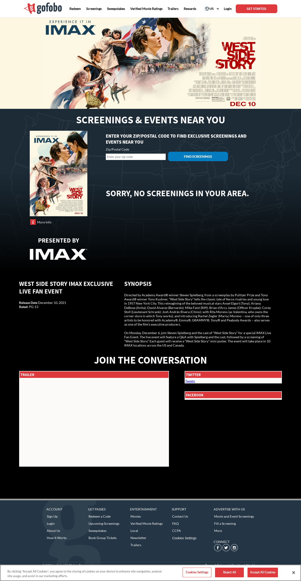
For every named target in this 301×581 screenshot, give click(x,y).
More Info (44, 222)
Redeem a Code (100, 516)
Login (51, 523)
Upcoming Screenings (104, 523)
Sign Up (52, 516)
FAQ (175, 523)
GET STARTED (256, 9)
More (218, 531)
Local (134, 531)
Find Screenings (198, 156)
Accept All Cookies (262, 572)
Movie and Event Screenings (234, 516)
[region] (150, 573)
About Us (53, 531)
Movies (135, 516)
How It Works (57, 538)
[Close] (294, 572)
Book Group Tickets (103, 538)
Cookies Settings (184, 538)
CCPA (176, 531)
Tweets (190, 381)
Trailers (135, 545)
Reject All (229, 572)
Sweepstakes (97, 531)
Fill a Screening (225, 523)
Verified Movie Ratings (146, 523)
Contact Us (180, 516)
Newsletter (138, 538)
